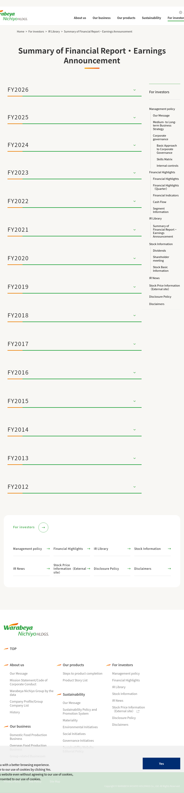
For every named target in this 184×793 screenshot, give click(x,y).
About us (17, 665)
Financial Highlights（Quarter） (166, 187)
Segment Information (160, 210)
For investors (36, 31)
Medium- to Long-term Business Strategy (164, 125)
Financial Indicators (166, 195)
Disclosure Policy (160, 296)
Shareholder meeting (161, 258)
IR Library (54, 31)
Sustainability (74, 694)
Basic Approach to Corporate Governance (167, 149)
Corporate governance (160, 137)
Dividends (159, 250)
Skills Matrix (164, 159)
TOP (13, 648)
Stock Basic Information (160, 268)
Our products (73, 665)
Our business (20, 726)
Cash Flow (159, 202)
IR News (154, 278)
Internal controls (167, 165)
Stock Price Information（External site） (164, 287)
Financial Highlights (162, 172)
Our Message (161, 115)
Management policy (162, 109)
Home (20, 31)
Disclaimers (156, 304)
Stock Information (161, 244)
